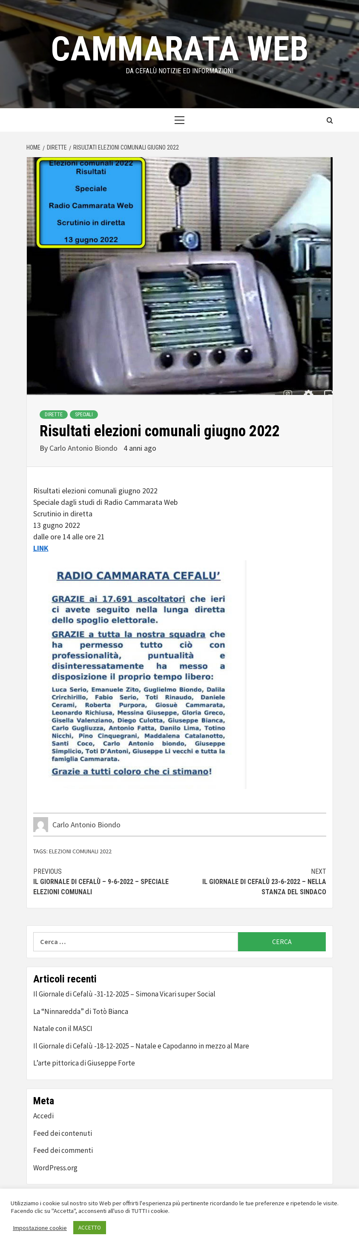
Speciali (84, 415)
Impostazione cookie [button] (40, 1228)
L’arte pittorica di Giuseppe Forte (84, 1063)
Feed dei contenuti (62, 1133)
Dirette (54, 415)
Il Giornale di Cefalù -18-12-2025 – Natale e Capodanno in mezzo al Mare (141, 1046)
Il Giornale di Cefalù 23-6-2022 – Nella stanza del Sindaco (253, 881)
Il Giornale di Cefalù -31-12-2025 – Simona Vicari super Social (124, 994)
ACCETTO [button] (89, 1227)
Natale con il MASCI (62, 1028)
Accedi (43, 1115)
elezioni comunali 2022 (80, 851)
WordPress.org (55, 1167)
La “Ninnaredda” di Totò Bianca (80, 1011)
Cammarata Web (180, 49)
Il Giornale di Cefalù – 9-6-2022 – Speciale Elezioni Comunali (106, 881)
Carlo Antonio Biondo (84, 448)
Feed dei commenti (63, 1150)
